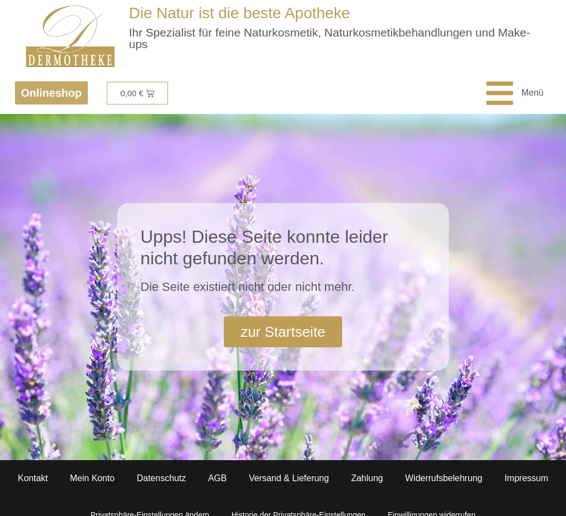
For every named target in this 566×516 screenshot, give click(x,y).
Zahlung (367, 478)
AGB (217, 478)
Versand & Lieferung (289, 478)
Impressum (526, 478)
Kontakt (33, 478)
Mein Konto (92, 478)
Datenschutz (161, 478)
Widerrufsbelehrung (444, 478)
